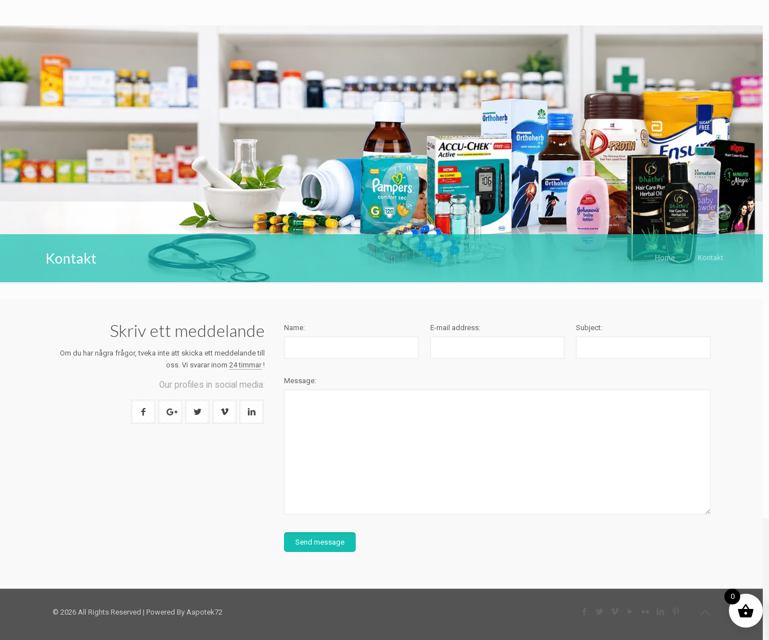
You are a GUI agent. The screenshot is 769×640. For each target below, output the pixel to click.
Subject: (589, 327)
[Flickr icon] (645, 612)
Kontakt (710, 257)
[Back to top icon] (704, 613)
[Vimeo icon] (615, 612)
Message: (300, 380)
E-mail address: (455, 327)
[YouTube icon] (630, 612)
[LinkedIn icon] (660, 612)
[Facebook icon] (584, 612)
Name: (294, 327)
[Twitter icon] (599, 612)
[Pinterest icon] (675, 612)
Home (665, 257)
